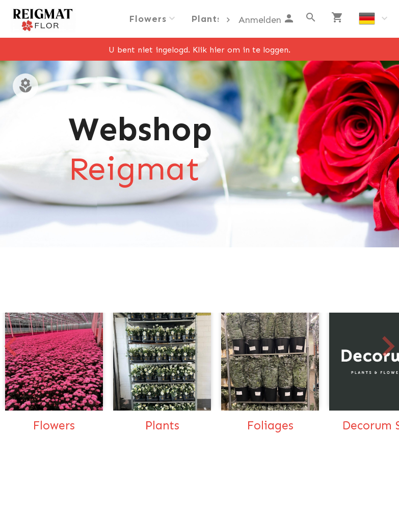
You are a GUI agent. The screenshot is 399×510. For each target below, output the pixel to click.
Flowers (148, 18)
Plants (206, 18)
